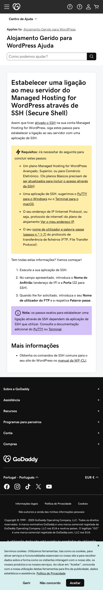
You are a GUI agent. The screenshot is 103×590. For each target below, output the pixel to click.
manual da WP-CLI (72, 360)
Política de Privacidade (58, 503)
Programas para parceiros (22, 422)
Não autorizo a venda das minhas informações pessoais (51, 511)
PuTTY (38, 329)
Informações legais (26, 503)
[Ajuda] (69, 7)
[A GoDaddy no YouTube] (49, 488)
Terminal (55, 329)
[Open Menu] (5, 6)
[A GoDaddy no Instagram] (17, 488)
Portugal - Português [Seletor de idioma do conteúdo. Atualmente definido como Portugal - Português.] (21, 477)
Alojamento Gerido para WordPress (49, 29)
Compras (10, 444)
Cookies (83, 503)
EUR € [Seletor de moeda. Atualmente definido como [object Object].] (92, 477)
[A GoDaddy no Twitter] (38, 488)
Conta (7, 433)
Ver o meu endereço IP (57, 221)
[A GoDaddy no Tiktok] (27, 488)
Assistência (11, 400)
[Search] (91, 56)
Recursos (10, 411)
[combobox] (47, 56)
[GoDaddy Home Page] (20, 459)
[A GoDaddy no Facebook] (6, 488)
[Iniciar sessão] (88, 7)
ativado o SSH (45, 122)
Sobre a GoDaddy (16, 389)
